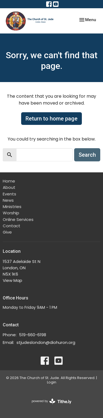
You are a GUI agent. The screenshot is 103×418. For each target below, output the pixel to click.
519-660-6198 (32, 335)
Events (9, 194)
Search (87, 155)
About (9, 187)
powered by (51, 401)
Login (51, 382)
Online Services (18, 219)
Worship (11, 213)
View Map (12, 280)
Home (9, 181)
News (8, 200)
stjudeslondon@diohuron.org (45, 342)
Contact (11, 226)
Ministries (12, 206)
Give (7, 232)
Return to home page (51, 118)
